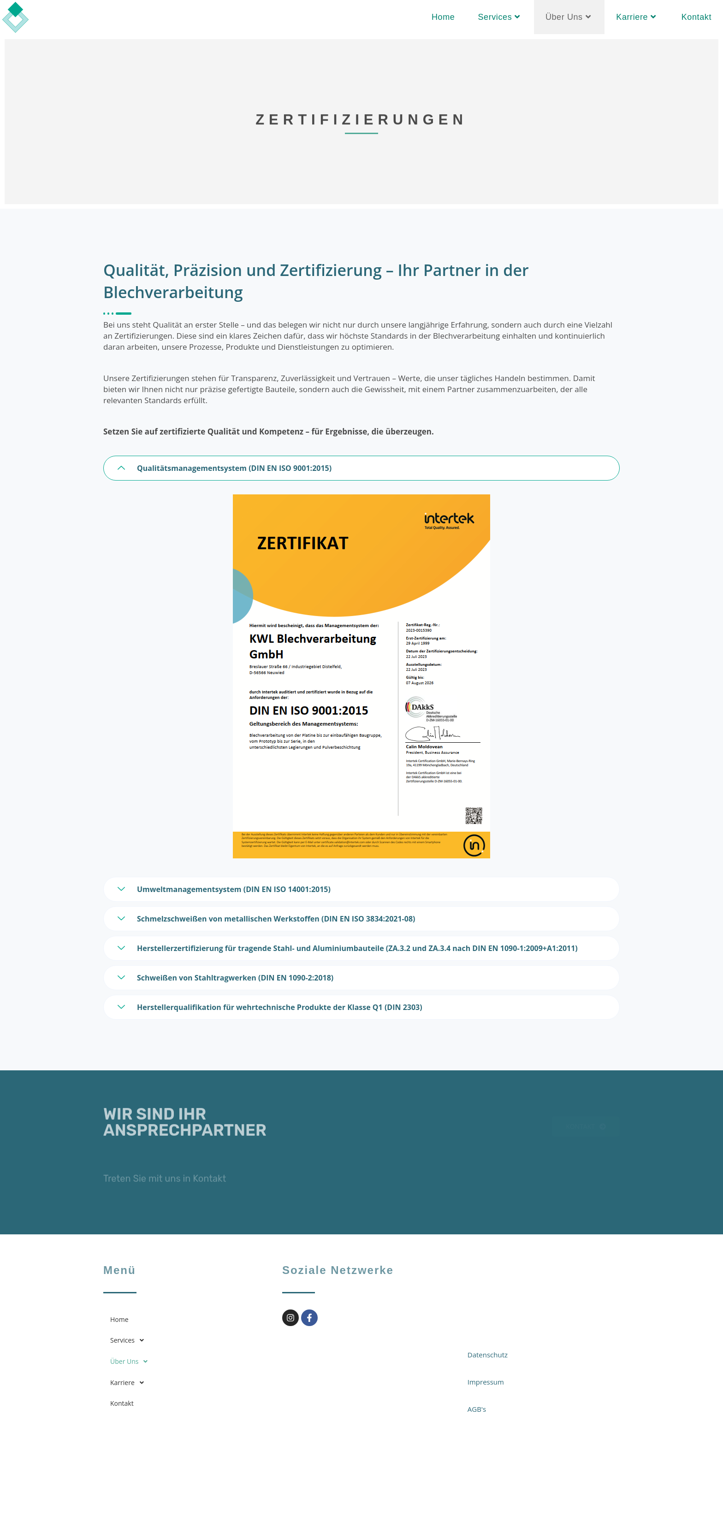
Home (119, 1319)
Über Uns (131, 1361)
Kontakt (122, 1403)
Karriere (129, 1382)
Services (129, 1340)
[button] (185, 1340)
